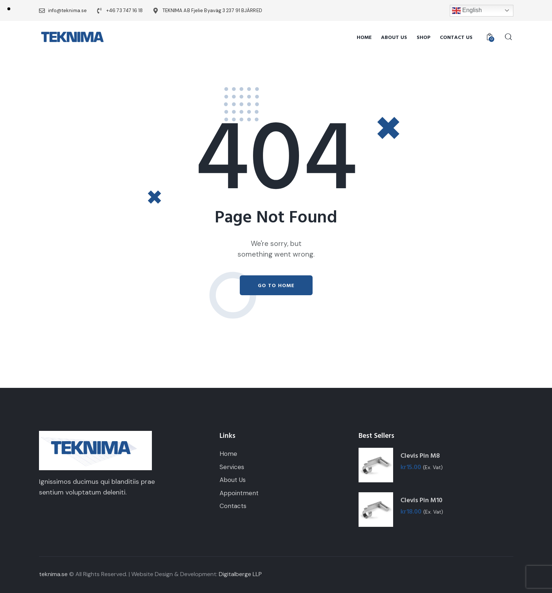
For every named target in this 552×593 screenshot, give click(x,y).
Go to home (276, 285)
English (467, 10)
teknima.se (53, 574)
